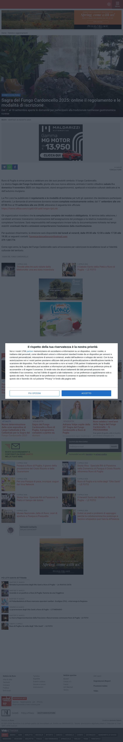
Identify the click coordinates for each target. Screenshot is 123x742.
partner (30, 351)
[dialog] (61, 371)
